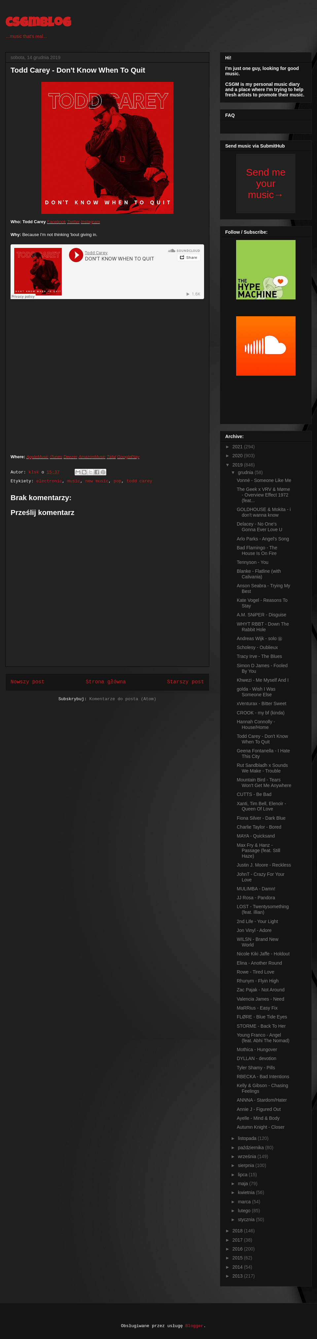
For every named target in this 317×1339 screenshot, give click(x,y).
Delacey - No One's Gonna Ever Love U (259, 526)
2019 (238, 464)
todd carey (139, 481)
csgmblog (38, 23)
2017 (238, 1240)
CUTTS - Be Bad (254, 794)
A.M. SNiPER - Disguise (261, 614)
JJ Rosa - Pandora (256, 897)
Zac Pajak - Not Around (261, 989)
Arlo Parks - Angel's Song (263, 538)
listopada (248, 1138)
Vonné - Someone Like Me (264, 480)
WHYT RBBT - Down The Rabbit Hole (263, 626)
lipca (243, 1174)
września (247, 1156)
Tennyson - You (252, 562)
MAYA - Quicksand (256, 836)
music (73, 481)
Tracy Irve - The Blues (259, 656)
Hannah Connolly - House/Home (256, 724)
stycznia (247, 1219)
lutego (245, 1210)
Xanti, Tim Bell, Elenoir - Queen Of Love (261, 806)
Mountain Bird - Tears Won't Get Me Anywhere (264, 782)
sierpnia (246, 1165)
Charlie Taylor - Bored (259, 827)
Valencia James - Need (260, 999)
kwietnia (247, 1192)
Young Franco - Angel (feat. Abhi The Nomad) (263, 1037)
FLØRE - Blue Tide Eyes (262, 1016)
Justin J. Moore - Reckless (264, 865)
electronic (49, 481)
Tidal (111, 456)
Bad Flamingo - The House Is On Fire (257, 550)
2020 (238, 455)
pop (117, 481)
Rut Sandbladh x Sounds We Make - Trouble (262, 768)
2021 (238, 446)
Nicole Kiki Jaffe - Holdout (263, 953)
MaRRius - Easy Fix (257, 1008)
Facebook (56, 221)
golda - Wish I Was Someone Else (256, 691)
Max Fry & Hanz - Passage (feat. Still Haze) (258, 850)
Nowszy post (28, 682)
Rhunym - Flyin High (258, 980)
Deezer (70, 456)
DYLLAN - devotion (256, 1058)
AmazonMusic (92, 456)
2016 (238, 1249)
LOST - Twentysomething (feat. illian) (263, 909)
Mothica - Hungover (257, 1049)
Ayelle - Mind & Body (258, 1118)
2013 (238, 1276)
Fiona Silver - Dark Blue (261, 818)
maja (243, 1183)
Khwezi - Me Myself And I (263, 680)
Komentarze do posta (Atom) (122, 699)
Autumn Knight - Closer (261, 1127)
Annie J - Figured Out (259, 1109)
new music (96, 481)
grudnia (246, 472)
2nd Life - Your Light (257, 921)
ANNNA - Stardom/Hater (262, 1100)
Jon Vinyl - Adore (254, 930)
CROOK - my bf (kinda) (261, 712)
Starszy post (185, 682)
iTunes (56, 456)
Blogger (194, 1325)
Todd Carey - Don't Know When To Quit (262, 739)
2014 (238, 1267)
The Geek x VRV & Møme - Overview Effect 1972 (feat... (263, 495)
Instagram (90, 221)
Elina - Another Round (259, 963)
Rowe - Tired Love (255, 972)
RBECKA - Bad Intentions (263, 1076)
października (251, 1147)
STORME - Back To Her (261, 1026)
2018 (238, 1230)
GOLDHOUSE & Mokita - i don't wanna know (264, 512)
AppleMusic (37, 456)
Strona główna (106, 682)
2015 (238, 1257)
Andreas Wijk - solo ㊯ (259, 638)
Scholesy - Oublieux (257, 647)
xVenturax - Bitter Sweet (261, 703)
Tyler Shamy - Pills (256, 1067)
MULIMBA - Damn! (256, 888)
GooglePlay (128, 456)
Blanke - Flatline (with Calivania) (259, 573)
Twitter (73, 221)
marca (245, 1201)
